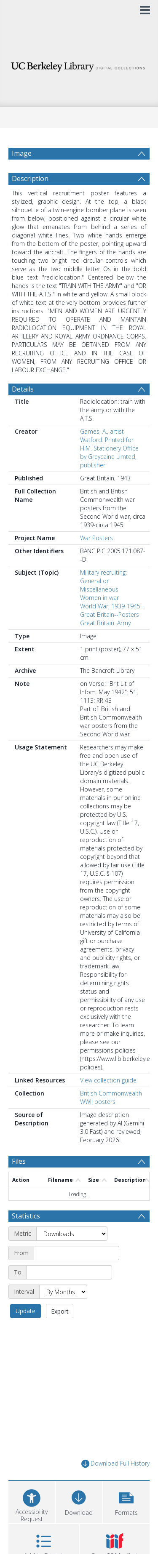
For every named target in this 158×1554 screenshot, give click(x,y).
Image (22, 153)
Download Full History (115, 1463)
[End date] (69, 1272)
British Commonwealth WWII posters (111, 1097)
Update (25, 1311)
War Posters (96, 538)
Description (30, 178)
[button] (126, 1501)
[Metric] (71, 1233)
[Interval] (63, 1292)
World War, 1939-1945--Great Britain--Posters (112, 610)
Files (19, 1161)
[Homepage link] (79, 65)
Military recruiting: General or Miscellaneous (103, 580)
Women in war (99, 598)
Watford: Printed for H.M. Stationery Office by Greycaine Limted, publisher (109, 452)
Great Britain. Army (105, 623)
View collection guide (108, 1080)
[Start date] (76, 1253)
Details (23, 389)
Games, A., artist (102, 431)
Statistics (26, 1216)
